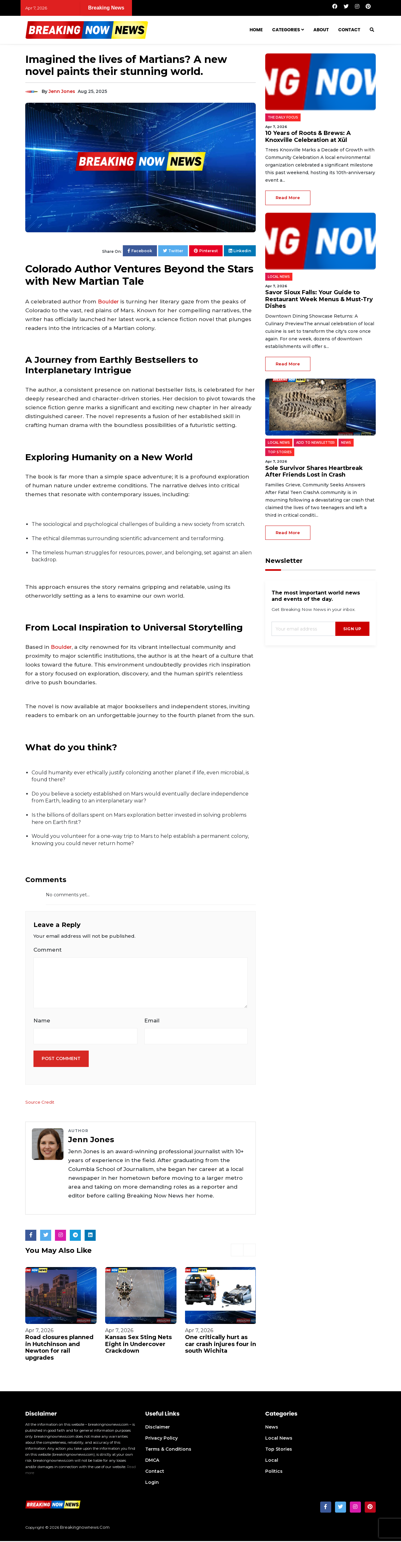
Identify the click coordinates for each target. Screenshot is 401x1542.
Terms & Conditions (168, 1450)
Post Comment (61, 1060)
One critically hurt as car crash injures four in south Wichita (220, 1345)
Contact (349, 30)
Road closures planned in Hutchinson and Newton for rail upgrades (59, 1348)
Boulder (109, 301)
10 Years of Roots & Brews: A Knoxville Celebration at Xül (141, 7)
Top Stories (278, 1450)
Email (151, 1021)
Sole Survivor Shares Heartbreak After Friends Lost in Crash (314, 471)
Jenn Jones (62, 91)
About (321, 30)
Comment (47, 950)
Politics (274, 1472)
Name (41, 1021)
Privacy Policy (161, 1439)
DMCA (152, 1461)
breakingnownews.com (85, 1528)
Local (271, 1461)
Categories (286, 30)
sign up (352, 628)
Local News (278, 1439)
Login (152, 1483)
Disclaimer (157, 1428)
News (271, 1428)
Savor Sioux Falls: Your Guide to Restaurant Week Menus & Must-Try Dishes (319, 299)
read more (288, 197)
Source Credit (40, 1103)
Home (256, 30)
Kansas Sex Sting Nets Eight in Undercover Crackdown (138, 1345)
